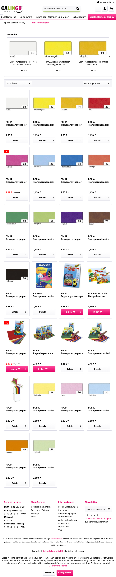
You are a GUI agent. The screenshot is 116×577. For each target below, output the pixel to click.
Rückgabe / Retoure (40, 510)
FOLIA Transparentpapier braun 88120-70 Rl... (99, 237)
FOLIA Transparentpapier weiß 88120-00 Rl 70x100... (23, 63)
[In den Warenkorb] (72, 312)
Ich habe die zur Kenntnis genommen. (98, 518)
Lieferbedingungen (67, 513)
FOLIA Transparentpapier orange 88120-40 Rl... (98, 180)
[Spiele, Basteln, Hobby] (102, 17)
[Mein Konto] (105, 9)
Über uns (62, 510)
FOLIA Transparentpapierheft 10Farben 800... (72, 352)
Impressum (63, 526)
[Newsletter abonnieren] (109, 509)
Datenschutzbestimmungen (98, 518)
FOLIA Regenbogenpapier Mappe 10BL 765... (43, 352)
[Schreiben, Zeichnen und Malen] (52, 17)
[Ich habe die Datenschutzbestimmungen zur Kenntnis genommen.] (86, 515)
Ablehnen (49, 572)
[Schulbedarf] (79, 17)
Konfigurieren (64, 572)
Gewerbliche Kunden (41, 506)
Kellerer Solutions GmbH (53, 551)
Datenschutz (64, 523)
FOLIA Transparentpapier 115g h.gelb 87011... (43, 409)
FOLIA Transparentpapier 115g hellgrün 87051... (43, 466)
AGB (60, 529)
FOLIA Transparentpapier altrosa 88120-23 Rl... (16, 180)
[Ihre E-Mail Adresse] (95, 509)
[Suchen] (78, 9)
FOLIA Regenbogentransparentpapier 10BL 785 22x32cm (72, 295)
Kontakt (34, 516)
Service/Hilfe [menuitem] (104, 2)
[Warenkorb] (111, 9)
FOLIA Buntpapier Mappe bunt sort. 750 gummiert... (98, 295)
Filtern (12, 83)
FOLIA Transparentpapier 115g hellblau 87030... (98, 409)
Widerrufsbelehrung (67, 520)
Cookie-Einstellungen (68, 506)
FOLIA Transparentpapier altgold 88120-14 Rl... (93, 63)
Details (19, 140)
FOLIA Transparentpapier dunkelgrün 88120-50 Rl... (16, 237)
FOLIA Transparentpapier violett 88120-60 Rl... (72, 237)
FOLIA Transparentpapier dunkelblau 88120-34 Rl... (71, 180)
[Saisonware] (26, 17)
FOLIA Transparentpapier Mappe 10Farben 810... (16, 352)
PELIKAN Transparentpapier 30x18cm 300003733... (43, 295)
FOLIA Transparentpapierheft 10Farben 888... (99, 352)
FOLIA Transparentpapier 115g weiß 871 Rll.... (16, 409)
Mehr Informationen (58, 565)
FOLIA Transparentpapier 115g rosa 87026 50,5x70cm (71, 409)
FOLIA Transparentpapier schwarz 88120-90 (16, 295)
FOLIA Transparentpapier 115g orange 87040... (17, 466)
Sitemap (35, 513)
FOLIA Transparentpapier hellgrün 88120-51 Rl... (43, 237)
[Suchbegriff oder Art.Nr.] (62, 9)
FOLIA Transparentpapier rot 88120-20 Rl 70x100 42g (98, 123)
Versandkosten (65, 516)
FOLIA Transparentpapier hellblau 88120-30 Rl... (43, 180)
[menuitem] (62, 9)
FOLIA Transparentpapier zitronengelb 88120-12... (58, 63)
